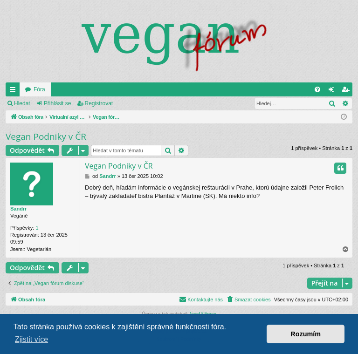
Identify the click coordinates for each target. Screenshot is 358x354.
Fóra (39, 89)
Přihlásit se (57, 103)
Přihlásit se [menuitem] (333, 91)
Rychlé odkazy (14, 91)
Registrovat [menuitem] (347, 91)
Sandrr (18, 208)
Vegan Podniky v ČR (46, 136)
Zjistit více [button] (31, 339)
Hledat (22, 103)
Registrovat (99, 103)
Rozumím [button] (305, 334)
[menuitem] (317, 89)
